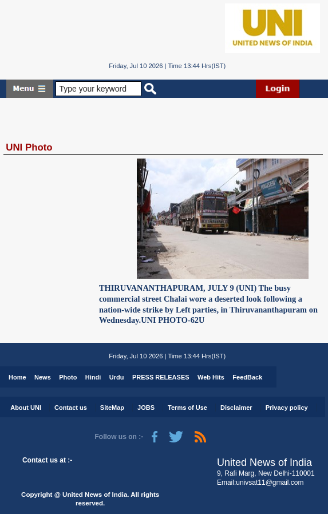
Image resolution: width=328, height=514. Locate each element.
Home (17, 377)
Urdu (116, 377)
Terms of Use (187, 407)
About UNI (25, 407)
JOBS (146, 407)
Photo (68, 377)
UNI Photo (29, 147)
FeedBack (247, 377)
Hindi (93, 377)
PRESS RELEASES (160, 377)
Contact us (70, 407)
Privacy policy (287, 407)
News (42, 377)
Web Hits (210, 377)
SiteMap (112, 407)
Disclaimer (236, 407)
